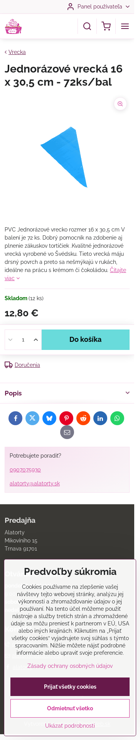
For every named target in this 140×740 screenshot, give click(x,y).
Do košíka (85, 339)
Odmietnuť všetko (70, 719)
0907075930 (25, 469)
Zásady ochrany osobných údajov (70, 677)
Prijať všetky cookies (70, 697)
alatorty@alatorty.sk (35, 483)
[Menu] (125, 26)
